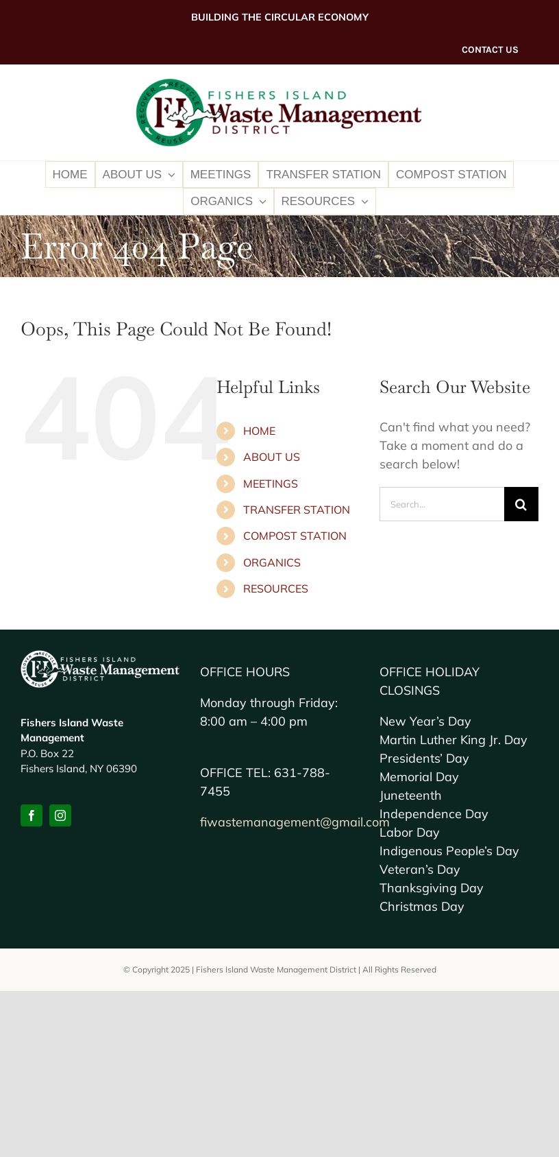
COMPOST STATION (295, 535)
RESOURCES (275, 588)
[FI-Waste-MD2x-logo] (279, 84)
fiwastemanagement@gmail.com (295, 822)
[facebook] (31, 815)
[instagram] (60, 815)
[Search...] (442, 504)
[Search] (521, 504)
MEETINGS (270, 483)
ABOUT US (271, 457)
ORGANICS (272, 562)
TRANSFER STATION (296, 509)
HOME (259, 431)
